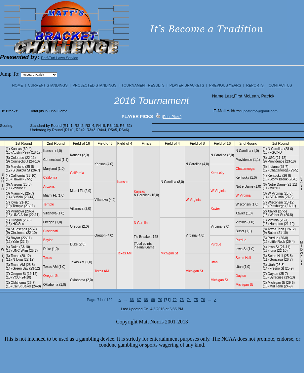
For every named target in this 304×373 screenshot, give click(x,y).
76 (203, 300)
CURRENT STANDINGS (48, 85)
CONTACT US (280, 85)
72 (174, 300)
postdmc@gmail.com (261, 111)
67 (139, 300)
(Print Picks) (171, 117)
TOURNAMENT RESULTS (143, 85)
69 (153, 300)
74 (189, 300)
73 (182, 300)
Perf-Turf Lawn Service (59, 58)
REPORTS (255, 85)
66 (132, 300)
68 (146, 300)
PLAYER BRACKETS (187, 85)
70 (160, 300)
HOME (17, 85)
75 (196, 300)
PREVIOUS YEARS (225, 85)
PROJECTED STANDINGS (95, 85)
